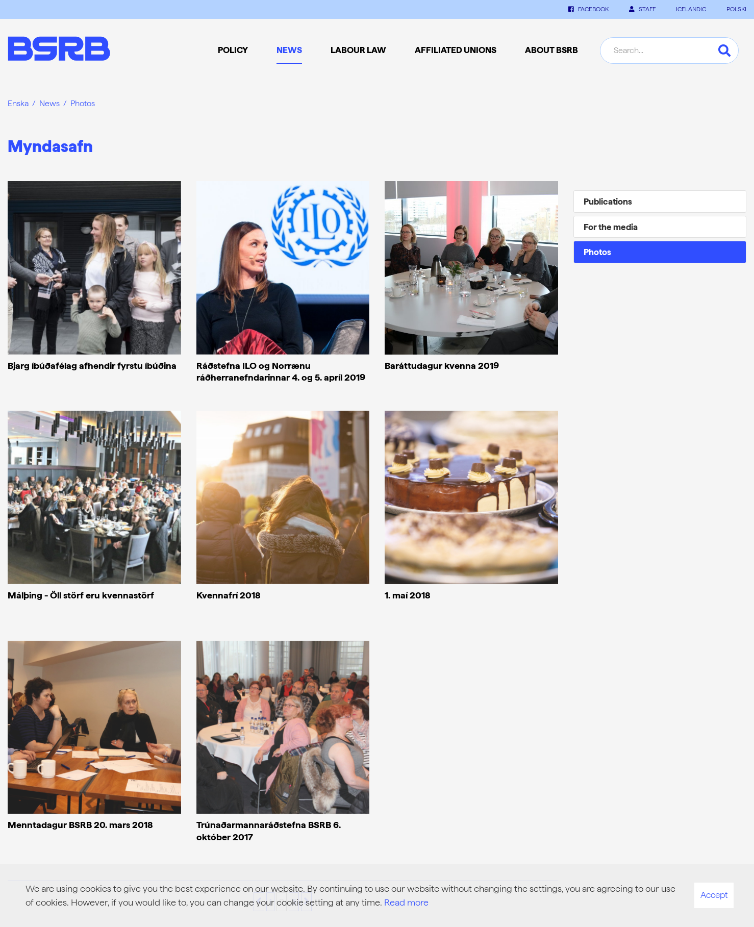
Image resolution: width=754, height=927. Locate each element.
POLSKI (736, 9)
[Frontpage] (59, 50)
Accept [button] (713, 895)
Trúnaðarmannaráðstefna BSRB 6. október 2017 (268, 830)
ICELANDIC (691, 9)
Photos (82, 103)
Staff (642, 9)
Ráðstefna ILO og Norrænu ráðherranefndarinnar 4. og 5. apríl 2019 (280, 371)
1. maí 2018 (408, 595)
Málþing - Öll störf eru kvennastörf (81, 595)
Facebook (588, 9)
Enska (18, 103)
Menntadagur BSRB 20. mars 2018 (80, 824)
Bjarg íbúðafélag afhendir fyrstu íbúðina (92, 365)
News (49, 103)
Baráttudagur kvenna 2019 (442, 365)
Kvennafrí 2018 (228, 595)
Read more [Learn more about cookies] (406, 902)
